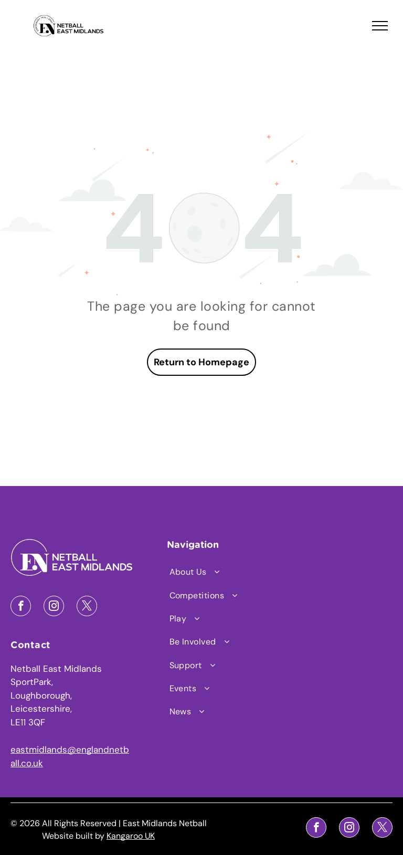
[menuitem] (212, 572)
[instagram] (54, 607)
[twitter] (87, 607)
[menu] (380, 25)
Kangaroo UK (131, 835)
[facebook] (20, 607)
